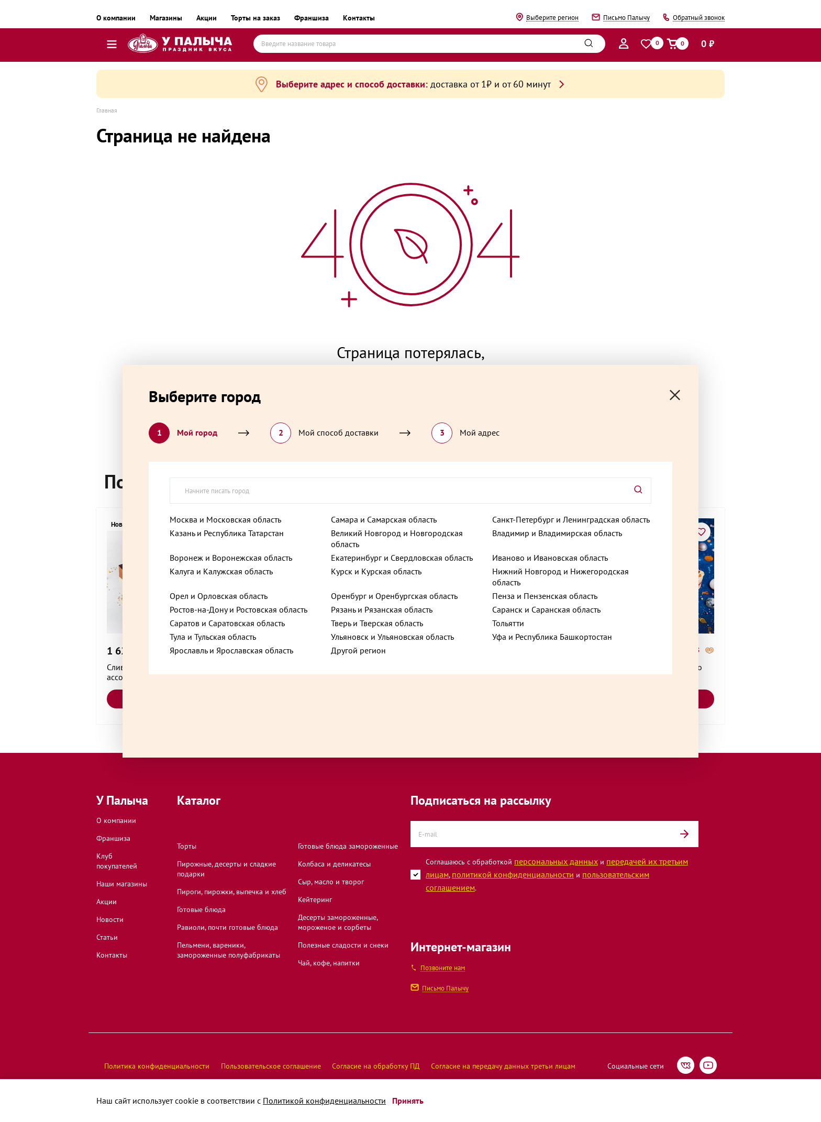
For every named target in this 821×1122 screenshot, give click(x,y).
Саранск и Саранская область (546, 609)
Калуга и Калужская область (221, 571)
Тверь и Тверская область (377, 623)
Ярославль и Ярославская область (231, 650)
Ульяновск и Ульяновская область (392, 636)
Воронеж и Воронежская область (231, 557)
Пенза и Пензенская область (544, 596)
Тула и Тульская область (213, 636)
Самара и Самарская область (384, 519)
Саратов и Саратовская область (227, 623)
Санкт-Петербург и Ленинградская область (571, 519)
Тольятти (508, 623)
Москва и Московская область (225, 519)
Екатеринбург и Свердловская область (402, 557)
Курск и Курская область (376, 571)
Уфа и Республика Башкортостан (552, 636)
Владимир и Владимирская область (557, 533)
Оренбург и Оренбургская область (394, 596)
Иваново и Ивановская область (550, 557)
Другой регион (358, 650)
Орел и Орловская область (219, 596)
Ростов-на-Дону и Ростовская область (238, 609)
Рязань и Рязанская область (381, 609)
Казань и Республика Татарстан (227, 533)
